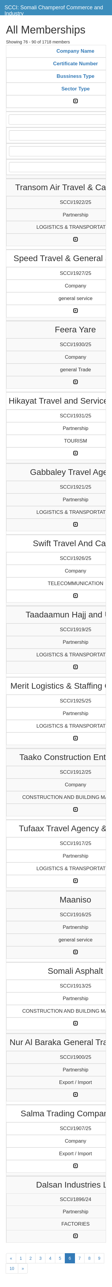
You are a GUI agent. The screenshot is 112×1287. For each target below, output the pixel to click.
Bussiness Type (76, 76)
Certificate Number (75, 63)
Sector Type (75, 89)
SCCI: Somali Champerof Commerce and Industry (53, 9)
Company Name (75, 51)
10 (12, 1268)
